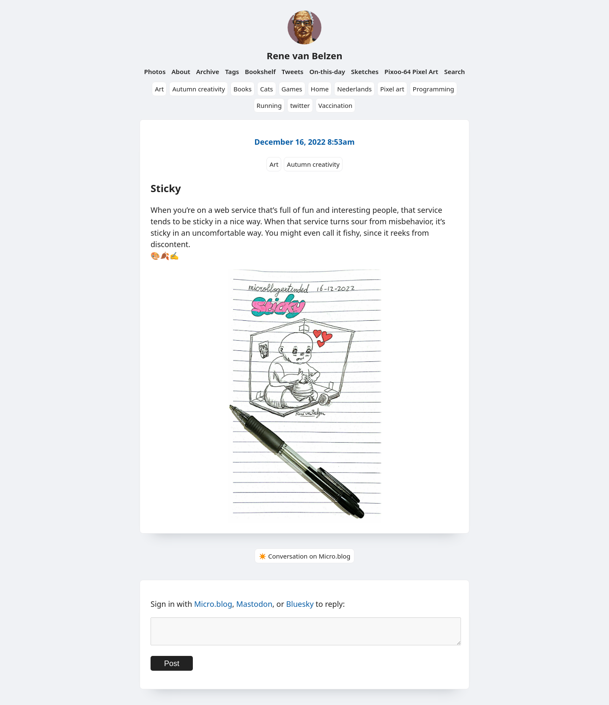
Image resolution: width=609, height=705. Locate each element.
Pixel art (392, 89)
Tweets (293, 71)
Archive (207, 71)
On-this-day (327, 71)
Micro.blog (213, 604)
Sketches (365, 71)
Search (454, 71)
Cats (266, 89)
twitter (300, 105)
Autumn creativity (198, 89)
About (180, 71)
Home (320, 89)
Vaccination (335, 105)
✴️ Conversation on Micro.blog (304, 556)
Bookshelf (260, 71)
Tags (232, 71)
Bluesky (300, 604)
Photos (155, 71)
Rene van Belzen (304, 55)
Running (269, 105)
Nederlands (354, 89)
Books (242, 89)
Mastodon (254, 604)
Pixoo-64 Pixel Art (411, 71)
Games (292, 89)
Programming (433, 89)
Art (159, 89)
